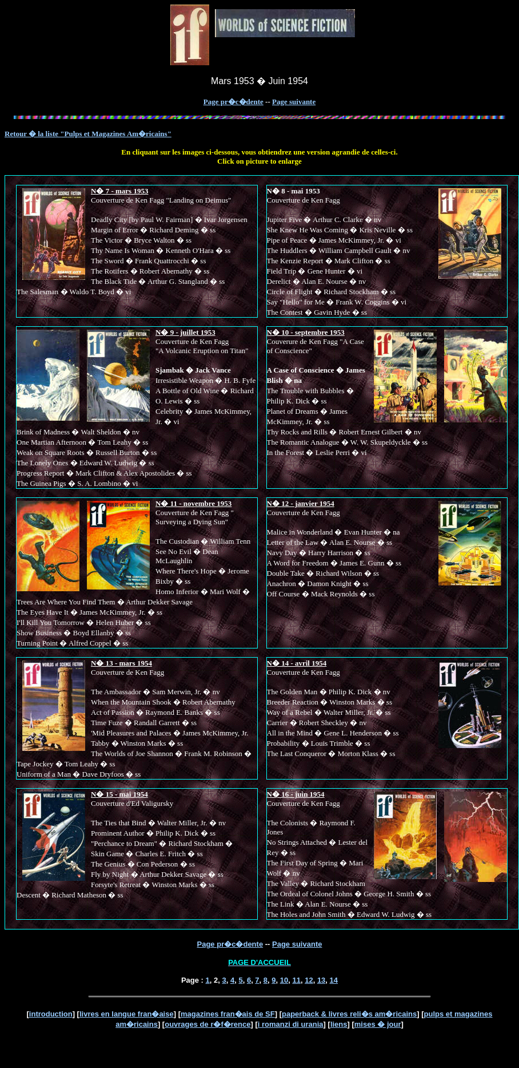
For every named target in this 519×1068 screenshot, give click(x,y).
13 (321, 980)
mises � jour (377, 1024)
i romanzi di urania (291, 1024)
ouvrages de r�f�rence (207, 1024)
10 (284, 980)
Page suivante (294, 101)
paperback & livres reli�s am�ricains (349, 1014)
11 (296, 980)
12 (309, 980)
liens (339, 1024)
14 (334, 980)
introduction (51, 1014)
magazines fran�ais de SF (228, 1014)
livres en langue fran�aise (126, 1014)
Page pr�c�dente (233, 101)
